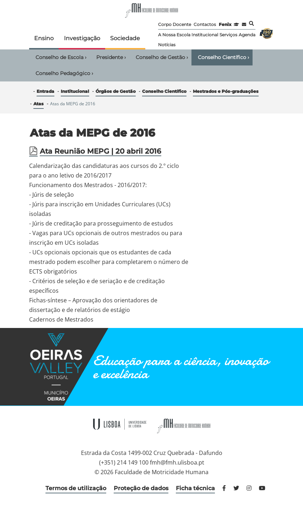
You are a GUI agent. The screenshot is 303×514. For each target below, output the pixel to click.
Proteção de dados (141, 488)
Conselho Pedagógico (64, 73)
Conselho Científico (223, 57)
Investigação (82, 38)
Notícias (166, 44)
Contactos (205, 24)
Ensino (44, 38)
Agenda (247, 34)
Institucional (204, 34)
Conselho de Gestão (162, 57)
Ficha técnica (195, 488)
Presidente (111, 57)
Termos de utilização (75, 488)
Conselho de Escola (61, 57)
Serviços (228, 34)
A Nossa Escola (174, 34)
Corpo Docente (174, 24)
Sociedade (125, 38)
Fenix (225, 24)
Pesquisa (251, 23)
